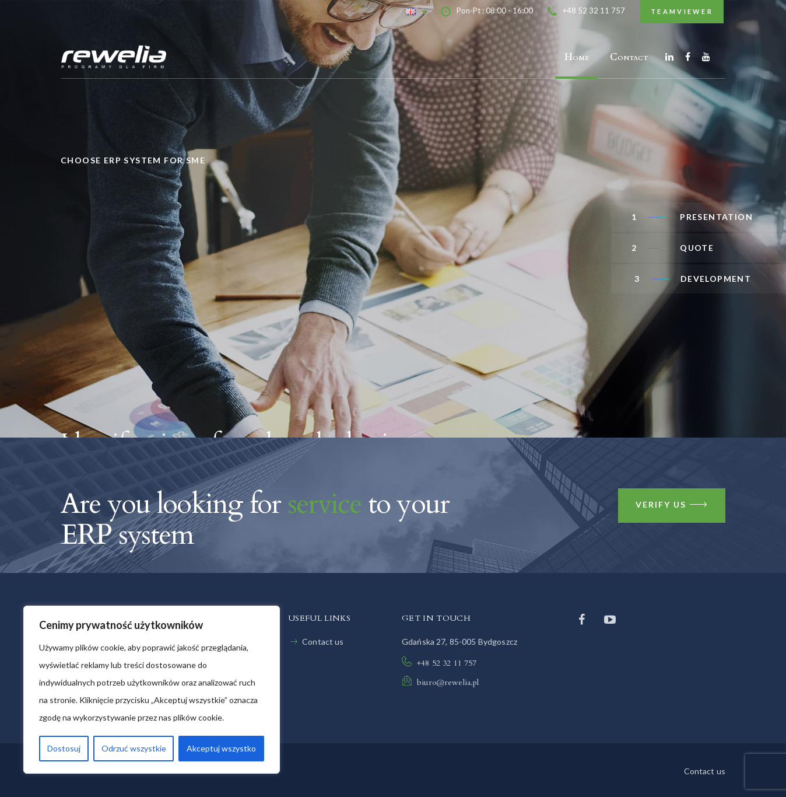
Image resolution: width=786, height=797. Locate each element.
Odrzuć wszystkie (133, 748)
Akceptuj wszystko (221, 748)
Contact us (322, 641)
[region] (151, 690)
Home (576, 57)
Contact (629, 57)
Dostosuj (63, 748)
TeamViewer (682, 11)
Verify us (672, 505)
